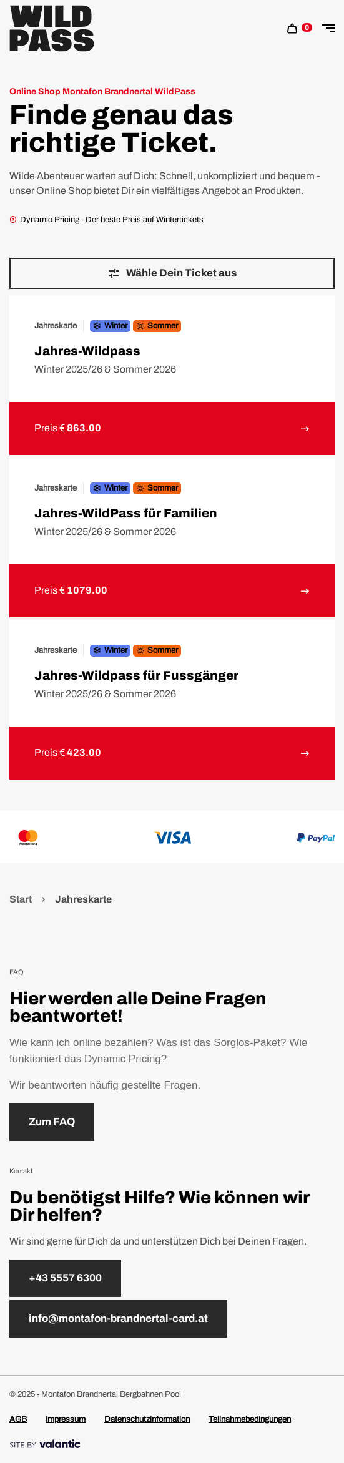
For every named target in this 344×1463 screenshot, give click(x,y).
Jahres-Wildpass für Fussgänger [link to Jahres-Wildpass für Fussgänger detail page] (136, 675)
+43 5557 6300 (65, 1278)
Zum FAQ (52, 1122)
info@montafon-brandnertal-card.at (118, 1318)
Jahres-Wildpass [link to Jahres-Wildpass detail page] (87, 351)
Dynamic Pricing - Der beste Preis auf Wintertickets (106, 219)
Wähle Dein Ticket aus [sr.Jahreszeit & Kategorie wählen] (172, 273)
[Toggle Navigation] (328, 28)
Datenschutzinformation (147, 1419)
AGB (18, 1419)
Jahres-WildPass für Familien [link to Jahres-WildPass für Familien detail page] (125, 513)
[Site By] (172, 1444)
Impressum (66, 1419)
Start (21, 899)
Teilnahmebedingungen (250, 1419)
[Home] (51, 28)
